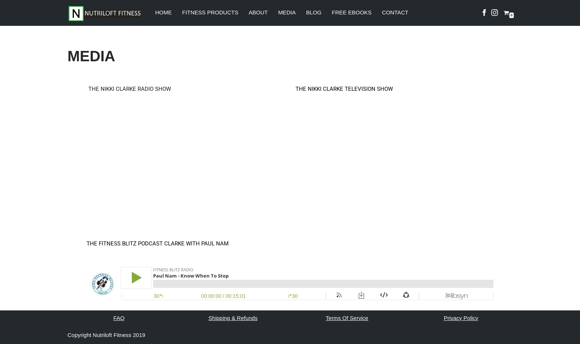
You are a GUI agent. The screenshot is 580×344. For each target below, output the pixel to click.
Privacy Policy (461, 318)
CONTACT (395, 12)
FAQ (119, 318)
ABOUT (258, 12)
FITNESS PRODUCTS (210, 12)
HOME (163, 12)
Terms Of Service (347, 318)
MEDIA (287, 12)
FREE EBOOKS (352, 12)
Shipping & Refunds (233, 318)
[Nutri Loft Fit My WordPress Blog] (105, 13)
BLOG (313, 12)
